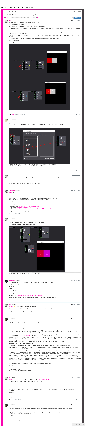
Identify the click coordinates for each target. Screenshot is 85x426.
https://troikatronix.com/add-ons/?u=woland (32, 294)
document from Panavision (26, 335)
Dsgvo (72, 1)
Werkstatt (21, 7)
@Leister (11, 120)
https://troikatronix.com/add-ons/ (18, 294)
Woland (10, 280)
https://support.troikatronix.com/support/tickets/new (29, 206)
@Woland (14, 304)
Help (15, 7)
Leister (10, 20)
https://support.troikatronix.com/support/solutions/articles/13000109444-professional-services (35, 208)
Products (4, 7)
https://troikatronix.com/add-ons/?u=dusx (23, 207)
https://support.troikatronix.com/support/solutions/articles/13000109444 (29, 295)
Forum (10, 7)
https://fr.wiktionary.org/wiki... (44, 379)
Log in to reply (77, 17)
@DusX (13, 218)
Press (68, 1)
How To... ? (8, 17)
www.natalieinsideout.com (13, 168)
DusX (10, 190)
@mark (13, 377)
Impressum (77, 1)
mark (10, 318)
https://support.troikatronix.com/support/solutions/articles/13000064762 (26, 293)
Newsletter (29, 7)
